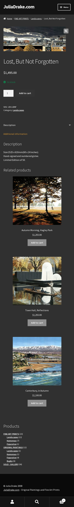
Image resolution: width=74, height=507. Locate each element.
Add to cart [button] (37, 242)
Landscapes (36, 18)
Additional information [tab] (15, 133)
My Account (12, 502)
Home (9, 18)
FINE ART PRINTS (21, 18)
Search (37, 502)
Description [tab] (9, 125)
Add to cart (25, 93)
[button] (66, 31)
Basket (57, 499)
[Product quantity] (8, 93)
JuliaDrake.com (18, 7)
